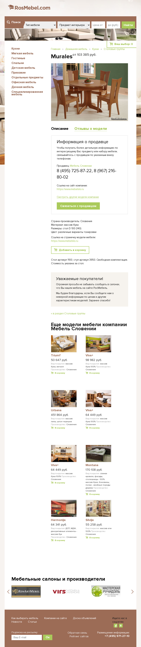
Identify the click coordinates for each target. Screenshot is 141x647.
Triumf (56, 355)
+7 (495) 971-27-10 (117, 636)
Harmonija (58, 520)
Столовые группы (114, 49)
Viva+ (89, 355)
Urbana (56, 410)
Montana (92, 465)
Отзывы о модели (90, 128)
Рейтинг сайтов (79, 636)
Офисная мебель (23, 82)
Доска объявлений (84, 618)
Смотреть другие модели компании (78, 197)
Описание (59, 128)
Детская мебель (23, 68)
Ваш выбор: (123, 44)
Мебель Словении (81, 165)
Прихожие (18, 72)
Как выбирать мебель (24, 618)
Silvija (90, 520)
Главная (55, 49)
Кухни (15, 48)
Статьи (32, 622)
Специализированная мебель (27, 93)
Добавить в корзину (72, 250)
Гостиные (18, 58)
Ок (48, 637)
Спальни (17, 63)
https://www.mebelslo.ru (70, 189)
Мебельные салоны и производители (58, 579)
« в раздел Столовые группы (68, 313)
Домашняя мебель (76, 49)
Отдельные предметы (27, 77)
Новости (16, 622)
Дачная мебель (22, 87)
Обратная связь (77, 632)
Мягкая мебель (22, 53)
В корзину (60, 373)
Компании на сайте (55, 618)
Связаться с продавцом (78, 206)
